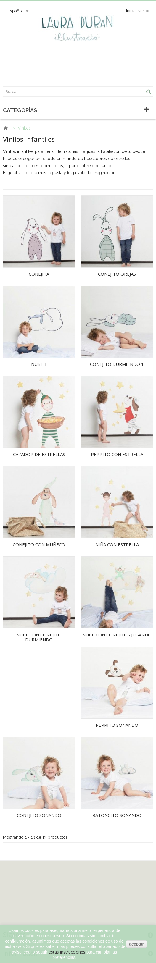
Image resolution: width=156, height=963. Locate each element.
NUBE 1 (39, 364)
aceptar (136, 944)
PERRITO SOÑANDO (117, 725)
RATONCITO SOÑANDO (116, 815)
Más (7, 179)
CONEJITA (39, 274)
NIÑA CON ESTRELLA (117, 544)
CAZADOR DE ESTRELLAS (39, 454)
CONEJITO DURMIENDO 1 (117, 364)
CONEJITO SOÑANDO (39, 815)
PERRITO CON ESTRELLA (117, 454)
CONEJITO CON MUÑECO (39, 544)
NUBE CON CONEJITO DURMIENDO (39, 637)
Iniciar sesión (138, 10)
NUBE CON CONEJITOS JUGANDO (117, 635)
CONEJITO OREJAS (117, 274)
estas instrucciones (67, 952)
